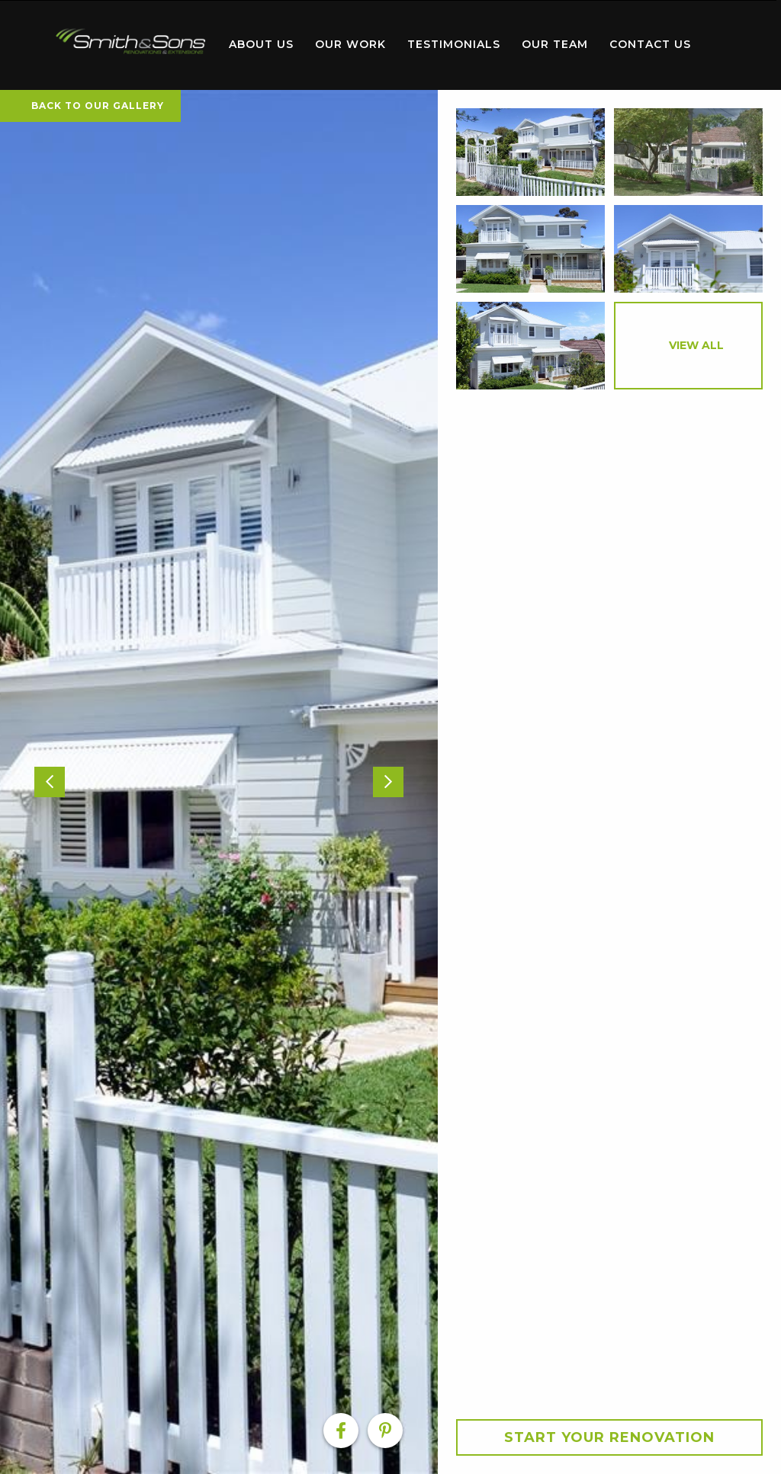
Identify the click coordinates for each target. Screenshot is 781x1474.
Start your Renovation (609, 1437)
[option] (219, 782)
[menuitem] (131, 44)
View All (696, 345)
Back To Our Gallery (90, 105)
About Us (261, 44)
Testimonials (453, 44)
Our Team (555, 44)
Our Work (350, 44)
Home (131, 41)
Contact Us (650, 44)
